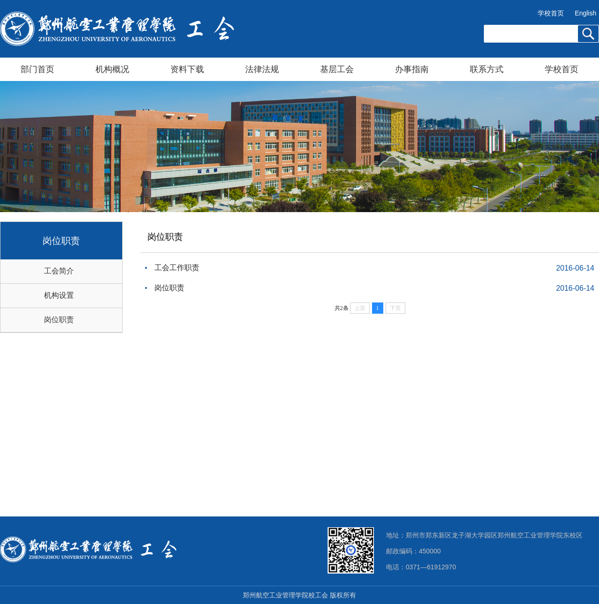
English (585, 13)
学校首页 (551, 13)
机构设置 (59, 295)
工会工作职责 (176, 268)
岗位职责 (59, 320)
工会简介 (59, 271)
